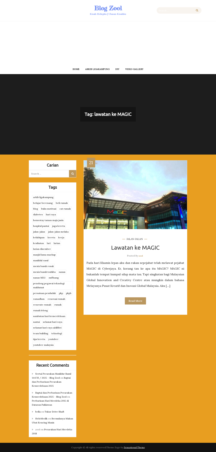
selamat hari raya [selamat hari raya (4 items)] (52, 321)
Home (76, 69)
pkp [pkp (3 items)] (61, 293)
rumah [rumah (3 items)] (57, 304)
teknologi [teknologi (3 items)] (56, 333)
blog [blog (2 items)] (35, 208)
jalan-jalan (135, 239)
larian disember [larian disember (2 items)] (42, 248)
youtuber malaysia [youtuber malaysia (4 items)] (43, 344)
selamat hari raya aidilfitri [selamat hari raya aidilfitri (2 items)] (47, 327)
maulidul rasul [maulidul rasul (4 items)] (40, 260)
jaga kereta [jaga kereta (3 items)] (58, 225)
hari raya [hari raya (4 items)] (51, 214)
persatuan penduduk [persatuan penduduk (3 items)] (44, 293)
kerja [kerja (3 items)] (61, 237)
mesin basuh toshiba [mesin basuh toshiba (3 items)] (44, 271)
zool (141, 256)
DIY (117, 69)
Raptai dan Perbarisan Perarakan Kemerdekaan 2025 (51, 381)
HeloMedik (41, 418)
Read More (135, 300)
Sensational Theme (134, 447)
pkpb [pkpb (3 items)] (68, 293)
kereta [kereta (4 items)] (51, 237)
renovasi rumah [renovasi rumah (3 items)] (56, 298)
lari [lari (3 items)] (49, 243)
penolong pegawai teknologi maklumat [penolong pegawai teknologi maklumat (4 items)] (49, 285)
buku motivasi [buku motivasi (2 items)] (48, 208)
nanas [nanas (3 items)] (62, 271)
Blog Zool (108, 8)
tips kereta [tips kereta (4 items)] (39, 339)
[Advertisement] (108, 43)
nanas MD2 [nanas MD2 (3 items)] (39, 277)
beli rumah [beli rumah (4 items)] (62, 203)
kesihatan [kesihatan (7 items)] (38, 243)
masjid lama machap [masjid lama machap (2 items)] (44, 254)
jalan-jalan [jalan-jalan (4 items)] (39, 231)
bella (38, 411)
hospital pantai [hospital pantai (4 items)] (41, 225)
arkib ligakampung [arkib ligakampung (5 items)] (43, 197)
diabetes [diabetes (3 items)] (38, 214)
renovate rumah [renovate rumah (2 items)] (42, 304)
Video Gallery (134, 69)
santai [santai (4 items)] (36, 321)
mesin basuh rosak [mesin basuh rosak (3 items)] (43, 266)
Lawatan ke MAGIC (135, 247)
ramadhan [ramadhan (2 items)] (38, 298)
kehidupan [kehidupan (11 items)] (38, 237)
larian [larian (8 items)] (57, 243)
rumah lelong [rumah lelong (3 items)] (40, 310)
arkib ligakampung (97, 69)
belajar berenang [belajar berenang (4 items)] (43, 203)
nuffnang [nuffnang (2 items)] (54, 277)
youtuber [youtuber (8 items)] (53, 339)
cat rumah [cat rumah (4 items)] (65, 208)
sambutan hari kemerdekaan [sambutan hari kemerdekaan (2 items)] (49, 316)
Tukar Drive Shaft (54, 411)
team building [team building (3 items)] (40, 333)
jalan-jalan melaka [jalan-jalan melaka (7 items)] (58, 231)
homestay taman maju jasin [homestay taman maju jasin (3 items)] (48, 220)
